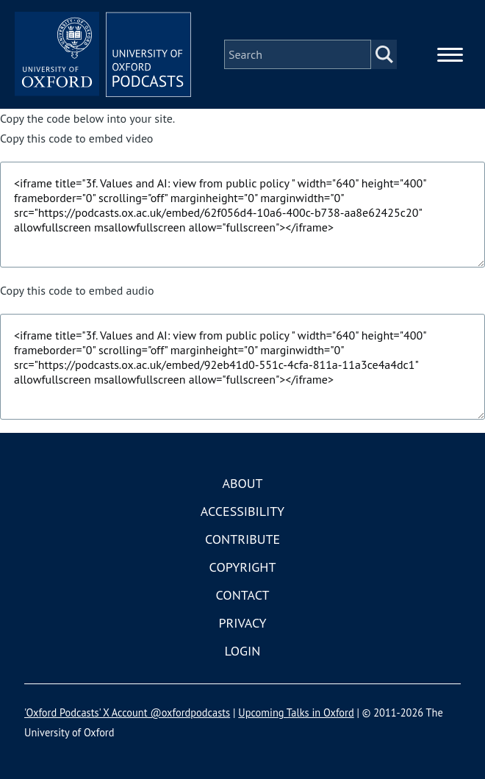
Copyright (242, 567)
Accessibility (242, 511)
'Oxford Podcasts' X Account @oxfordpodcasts (127, 712)
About (242, 483)
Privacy (242, 622)
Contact (243, 594)
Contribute (242, 539)
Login (243, 650)
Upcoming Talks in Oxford (295, 712)
